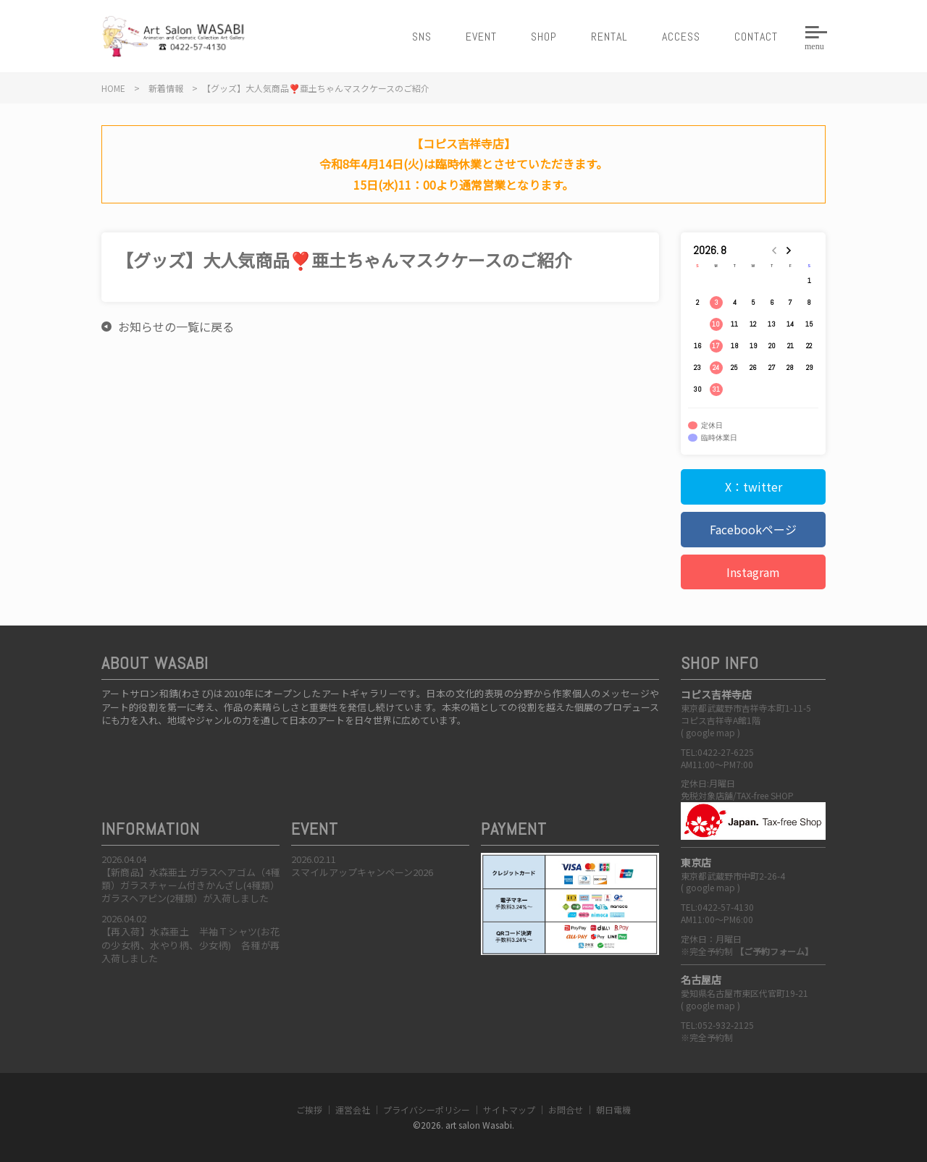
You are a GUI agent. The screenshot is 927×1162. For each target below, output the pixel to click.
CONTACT (756, 36)
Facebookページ (753, 529)
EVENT (481, 36)
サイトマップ (509, 1109)
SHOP (544, 36)
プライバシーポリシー (426, 1109)
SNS (422, 36)
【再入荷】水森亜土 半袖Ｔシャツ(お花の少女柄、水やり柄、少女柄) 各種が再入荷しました (190, 944)
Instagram (753, 572)
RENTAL (609, 36)
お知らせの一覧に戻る (176, 326)
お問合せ (565, 1109)
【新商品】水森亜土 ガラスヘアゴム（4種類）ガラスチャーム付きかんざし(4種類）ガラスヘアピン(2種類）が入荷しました (190, 885)
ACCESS (681, 36)
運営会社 (352, 1109)
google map (710, 732)
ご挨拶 (309, 1109)
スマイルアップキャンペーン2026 (362, 872)
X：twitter (753, 486)
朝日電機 (613, 1109)
